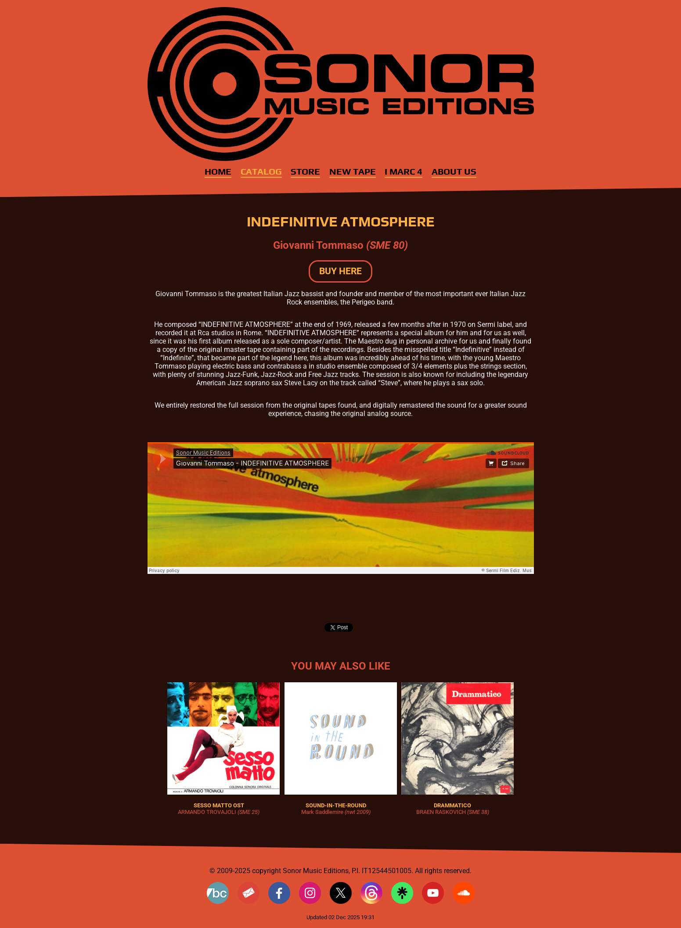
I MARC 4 (403, 171)
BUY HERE (340, 271)
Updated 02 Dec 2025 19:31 (340, 917)
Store (305, 171)
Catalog (261, 171)
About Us (454, 171)
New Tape (352, 171)
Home (218, 171)
